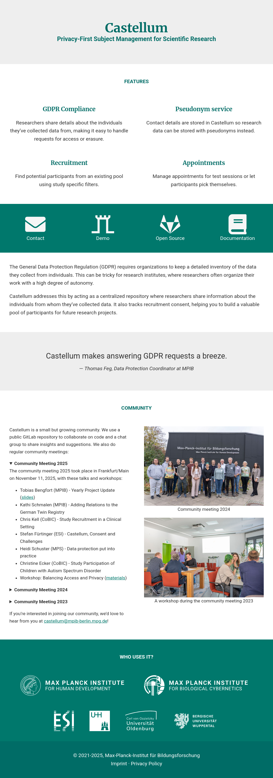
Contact (35, 228)
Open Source (170, 228)
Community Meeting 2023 (41, 601)
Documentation (237, 228)
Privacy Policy (146, 764)
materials (115, 577)
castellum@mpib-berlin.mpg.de (75, 621)
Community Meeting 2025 (41, 463)
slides (27, 497)
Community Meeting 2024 (41, 589)
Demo (103, 228)
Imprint (119, 764)
